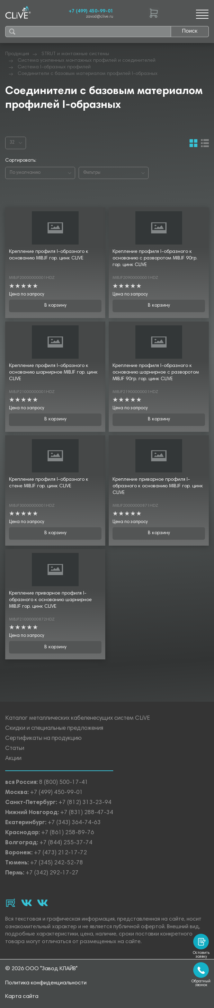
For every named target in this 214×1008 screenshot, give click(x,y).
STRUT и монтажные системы (75, 54)
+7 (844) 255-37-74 (65, 843)
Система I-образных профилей (54, 67)
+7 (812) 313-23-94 (85, 803)
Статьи (14, 749)
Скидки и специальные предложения (54, 729)
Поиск (189, 31)
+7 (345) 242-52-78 (56, 863)
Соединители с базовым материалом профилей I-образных (88, 73)
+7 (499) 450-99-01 (91, 11)
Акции (13, 759)
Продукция (17, 54)
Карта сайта (21, 996)
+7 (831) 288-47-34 (86, 813)
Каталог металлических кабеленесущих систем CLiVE (77, 718)
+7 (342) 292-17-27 (52, 873)
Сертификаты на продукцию (43, 739)
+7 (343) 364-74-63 (74, 823)
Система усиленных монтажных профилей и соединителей (86, 60)
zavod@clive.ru (99, 17)
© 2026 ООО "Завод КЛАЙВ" (41, 969)
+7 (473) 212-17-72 (60, 853)
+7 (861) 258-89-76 (67, 833)
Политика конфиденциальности (46, 983)
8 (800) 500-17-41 (63, 783)
